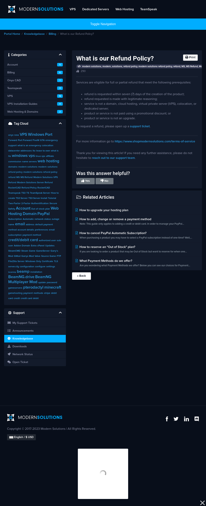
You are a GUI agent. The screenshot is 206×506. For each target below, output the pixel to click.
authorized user (47, 240)
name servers (29, 161)
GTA (42, 140)
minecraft (52, 287)
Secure (53, 203)
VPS (73, 9)
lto (34, 151)
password (52, 282)
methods (38, 293)
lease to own (43, 151)
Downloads (17, 346)
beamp (23, 271)
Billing (52, 34)
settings (50, 266)
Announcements (20, 330)
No (104, 180)
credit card (26, 298)
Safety (11, 209)
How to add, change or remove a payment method (137, 221)
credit (17, 298)
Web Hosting (124, 9)
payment (28, 293)
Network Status (20, 354)
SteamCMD (14, 251)
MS (18, 177)
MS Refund (27, 177)
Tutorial (52, 198)
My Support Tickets (22, 322)
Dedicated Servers (95, 9)
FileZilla (12, 261)
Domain (30, 214)
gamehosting (15, 293)
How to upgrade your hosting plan (101, 210)
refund (11, 177)
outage (55, 219)
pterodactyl (33, 287)
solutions (52, 167)
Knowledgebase (34, 34)
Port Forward (25, 140)
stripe (47, 293)
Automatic (28, 219)
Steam (24, 251)
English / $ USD (21, 437)
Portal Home (12, 34)
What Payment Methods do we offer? (137, 263)
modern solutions (27, 167)
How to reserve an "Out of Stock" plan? (137, 249)
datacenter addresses (20, 151)
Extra (33, 246)
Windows (36, 135)
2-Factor (25, 203)
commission (14, 161)
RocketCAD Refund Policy (22, 188)
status (47, 219)
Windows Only (33, 261)
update (42, 282)
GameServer (43, 251)
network (39, 219)
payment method (32, 235)
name (11, 224)
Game (32, 251)
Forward (12, 140)
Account (23, 208)
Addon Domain (22, 246)
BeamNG (43, 277)
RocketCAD (43, 188)
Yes (85, 180)
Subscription (15, 219)
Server (21, 261)
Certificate (47, 261)
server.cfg (13, 266)
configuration (27, 266)
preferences (41, 230)
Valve (37, 256)
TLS (56, 261)
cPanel (40, 246)
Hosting (15, 214)
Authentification (40, 203)
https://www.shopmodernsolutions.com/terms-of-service (155, 141)
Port (48, 135)
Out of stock (37, 209)
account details (26, 230)
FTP (59, 256)
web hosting (48, 161)
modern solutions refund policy (40, 172)
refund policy (15, 172)
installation (36, 272)
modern (42, 167)
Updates (50, 246)
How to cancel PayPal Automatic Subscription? (137, 235)
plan (47, 209)
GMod (17, 256)
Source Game (48, 256)
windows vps (23, 156)
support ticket (140, 126)
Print (190, 57)
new (16, 135)
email (20, 224)
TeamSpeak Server (40, 193)
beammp (12, 272)
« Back (81, 275)
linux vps (40, 156)
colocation (47, 145)
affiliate (50, 156)
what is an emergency (29, 145)
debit (36, 298)
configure (40, 266)
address (30, 224)
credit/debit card (23, 240)
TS (27, 193)
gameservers (15, 288)
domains (13, 167)
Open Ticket (17, 362)
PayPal (43, 214)
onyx (10, 135)
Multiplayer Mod (22, 282)
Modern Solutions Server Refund (35, 182)
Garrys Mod (27, 256)
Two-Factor (14, 203)
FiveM (36, 140)
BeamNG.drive (21, 277)
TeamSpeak (148, 9)
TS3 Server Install (37, 198)
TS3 (23, 193)
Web (55, 208)
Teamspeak (14, 193)
